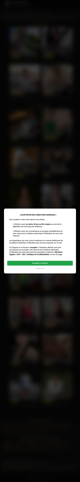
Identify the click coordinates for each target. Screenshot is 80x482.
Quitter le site (40, 268)
